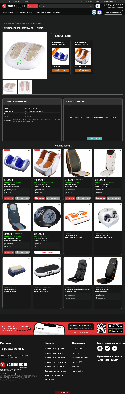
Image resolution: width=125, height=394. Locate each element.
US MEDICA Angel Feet (11, 186)
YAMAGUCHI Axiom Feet (42, 186)
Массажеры (29, 121)
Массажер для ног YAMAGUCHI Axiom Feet (82, 43)
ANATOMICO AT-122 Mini (73, 237)
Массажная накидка (11, 238)
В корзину (9, 198)
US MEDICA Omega (10, 291)
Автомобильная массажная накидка (77, 289)
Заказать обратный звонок (115, 7)
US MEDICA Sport (101, 291)
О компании (13, 12)
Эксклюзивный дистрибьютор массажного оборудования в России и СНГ (102, 1)
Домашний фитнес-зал (113, 12)
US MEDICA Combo (71, 186)
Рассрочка (40, 12)
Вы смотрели (62, 392)
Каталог (75, 353)
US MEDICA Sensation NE (12, 240)
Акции (4, 12)
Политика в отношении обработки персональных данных (14, 356)
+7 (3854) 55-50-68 (12, 349)
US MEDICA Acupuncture (103, 237)
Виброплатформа (40, 289)
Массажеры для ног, (21, 119)
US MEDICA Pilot (70, 291)
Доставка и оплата (26, 12)
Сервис (48, 12)
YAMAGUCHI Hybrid (40, 240)
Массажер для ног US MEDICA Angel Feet (58, 43)
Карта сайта (77, 371)
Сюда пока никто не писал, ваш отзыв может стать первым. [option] (93, 117)
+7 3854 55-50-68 (113, 5)
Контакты (56, 12)
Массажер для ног (10, 184)
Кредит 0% (77, 362)
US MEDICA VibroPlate (41, 291)
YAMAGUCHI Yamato (102, 186)
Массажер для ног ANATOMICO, (41, 119)
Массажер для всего (72, 184)
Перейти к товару (61, 70)
